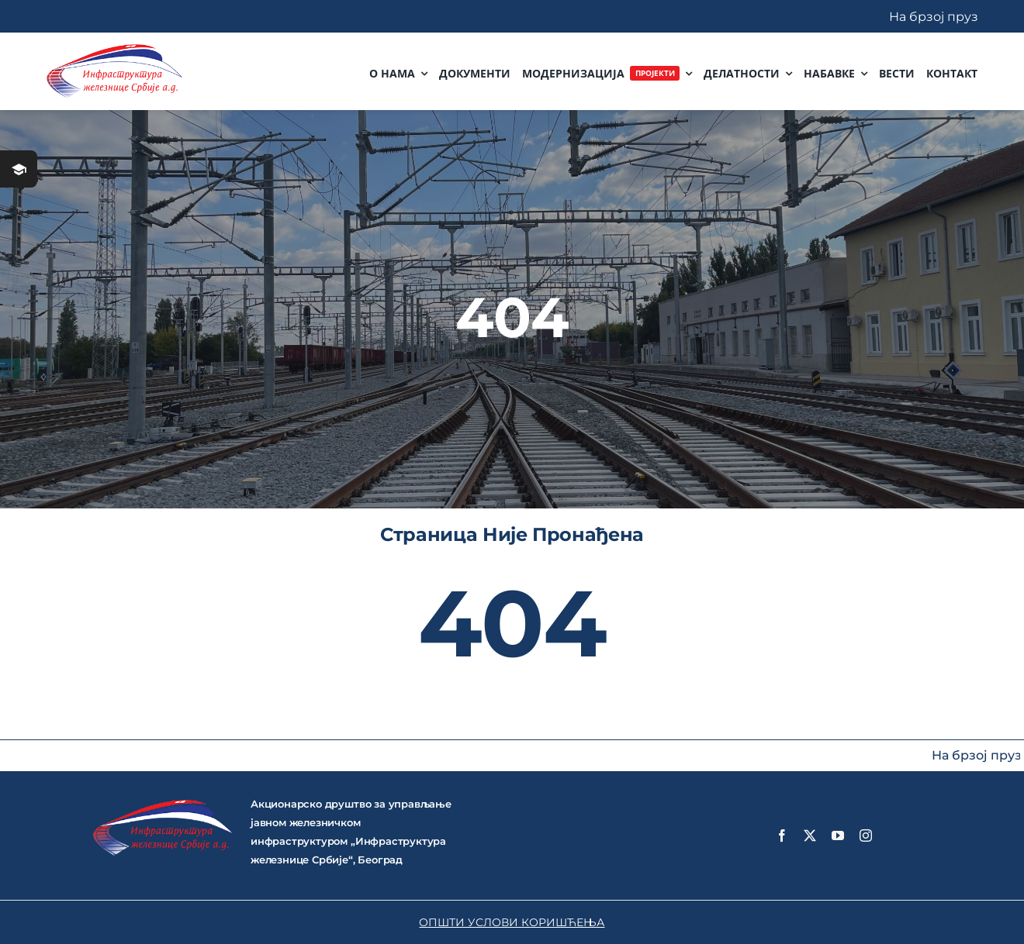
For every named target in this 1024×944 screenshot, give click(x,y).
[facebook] (782, 835)
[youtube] (838, 835)
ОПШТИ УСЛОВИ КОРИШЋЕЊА (511, 922)
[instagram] (866, 835)
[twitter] (810, 835)
